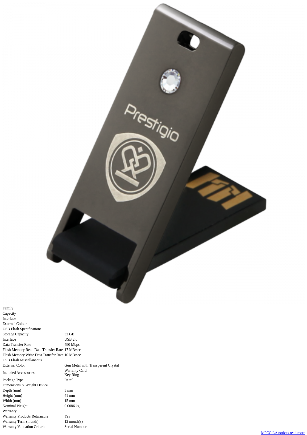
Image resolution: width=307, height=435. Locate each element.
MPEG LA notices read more (283, 433)
